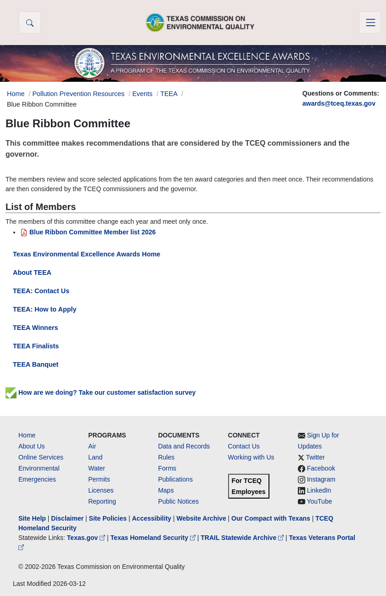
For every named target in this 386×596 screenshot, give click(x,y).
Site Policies (108, 518)
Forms (167, 468)
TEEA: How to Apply (45, 309)
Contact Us (244, 446)
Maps (165, 490)
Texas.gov (87, 537)
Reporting (102, 501)
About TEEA (32, 272)
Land (95, 457)
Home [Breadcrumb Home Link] (15, 93)
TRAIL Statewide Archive (243, 537)
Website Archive (201, 518)
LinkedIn (319, 490)
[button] (30, 22)
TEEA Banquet (35, 364)
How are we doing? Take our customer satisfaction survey (101, 392)
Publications (175, 479)
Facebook (321, 468)
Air (92, 446)
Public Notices (178, 501)
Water (96, 468)
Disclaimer (67, 518)
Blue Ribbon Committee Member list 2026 (88, 232)
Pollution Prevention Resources (78, 93)
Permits (99, 479)
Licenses (100, 490)
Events (142, 93)
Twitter (315, 457)
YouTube (319, 501)
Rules (166, 457)
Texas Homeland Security (154, 537)
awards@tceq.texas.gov (338, 103)
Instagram (321, 479)
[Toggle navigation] (370, 22)
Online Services (40, 457)
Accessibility (152, 518)
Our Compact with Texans (270, 518)
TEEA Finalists (36, 346)
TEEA (168, 93)
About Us (31, 446)
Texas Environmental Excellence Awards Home (86, 254)
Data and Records (184, 446)
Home (26, 435)
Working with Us (251, 457)
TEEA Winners (35, 327)
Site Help (32, 518)
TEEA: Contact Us (41, 291)
